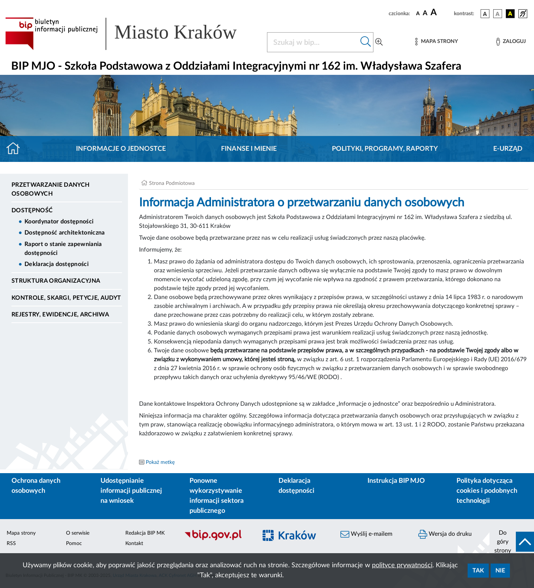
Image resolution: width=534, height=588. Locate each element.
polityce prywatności (402, 565)
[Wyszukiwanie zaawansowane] (379, 42)
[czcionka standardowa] (418, 13)
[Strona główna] (16, 149)
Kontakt (134, 543)
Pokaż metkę (160, 462)
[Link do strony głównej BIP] (132, 33)
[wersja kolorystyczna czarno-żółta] (510, 13)
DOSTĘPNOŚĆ (32, 210)
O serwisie (77, 533)
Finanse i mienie (249, 149)
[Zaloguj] (511, 42)
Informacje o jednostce (121, 149)
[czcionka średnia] (425, 14)
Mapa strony (21, 533)
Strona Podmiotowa (172, 183)
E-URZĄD (508, 149)
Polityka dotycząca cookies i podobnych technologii (486, 491)
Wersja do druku (445, 534)
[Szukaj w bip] (365, 42)
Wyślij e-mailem (366, 534)
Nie (500, 571)
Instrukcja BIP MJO (396, 481)
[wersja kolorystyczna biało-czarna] (497, 13)
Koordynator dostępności (58, 222)
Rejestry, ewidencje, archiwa (60, 315)
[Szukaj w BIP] (313, 42)
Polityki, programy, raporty (385, 149)
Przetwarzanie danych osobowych (50, 189)
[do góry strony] (512, 541)
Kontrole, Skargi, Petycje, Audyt (66, 298)
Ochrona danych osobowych (35, 486)
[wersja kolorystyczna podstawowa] (485, 13)
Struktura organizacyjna (55, 281)
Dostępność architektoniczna (64, 233)
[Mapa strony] (436, 42)
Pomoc (74, 543)
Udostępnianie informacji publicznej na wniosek (131, 491)
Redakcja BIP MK (145, 533)
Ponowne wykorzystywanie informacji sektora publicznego (216, 496)
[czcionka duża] (441, 12)
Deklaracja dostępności (56, 264)
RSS (11, 543)
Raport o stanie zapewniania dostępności (63, 248)
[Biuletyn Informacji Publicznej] (217, 539)
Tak (478, 571)
